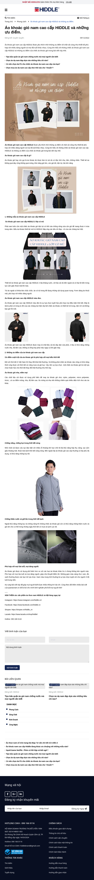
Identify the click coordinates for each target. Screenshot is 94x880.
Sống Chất (13, 709)
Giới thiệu (9, 862)
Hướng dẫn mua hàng (58, 857)
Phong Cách (13, 704)
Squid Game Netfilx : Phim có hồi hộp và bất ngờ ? (27, 744)
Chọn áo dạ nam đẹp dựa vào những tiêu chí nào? (27, 60)
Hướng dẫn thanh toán (58, 862)
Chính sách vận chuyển (58, 832)
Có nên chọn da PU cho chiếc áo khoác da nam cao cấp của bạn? (33, 64)
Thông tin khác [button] (14, 852)
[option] (25, 689)
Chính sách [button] (55, 817)
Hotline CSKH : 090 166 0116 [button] (20, 817)
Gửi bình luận (12, 668)
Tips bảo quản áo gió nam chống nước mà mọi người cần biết (32, 57)
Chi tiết (69, 2)
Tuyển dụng (9, 867)
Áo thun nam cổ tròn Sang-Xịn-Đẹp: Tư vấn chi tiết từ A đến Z (32, 737)
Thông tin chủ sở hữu (57, 827)
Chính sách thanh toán (58, 841)
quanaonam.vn (14, 588)
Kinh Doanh (13, 714)
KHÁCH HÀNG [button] (56, 852)
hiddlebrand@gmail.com (30, 840)
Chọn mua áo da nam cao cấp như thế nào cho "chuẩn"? (29, 68)
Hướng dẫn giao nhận (57, 867)
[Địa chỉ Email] (53, 803)
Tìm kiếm (8, 857)
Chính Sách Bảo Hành (57, 846)
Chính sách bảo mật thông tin (61, 837)
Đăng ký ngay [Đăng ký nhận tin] (79, 803)
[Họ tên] (21, 803)
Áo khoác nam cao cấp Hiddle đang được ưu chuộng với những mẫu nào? (37, 741)
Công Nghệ (13, 719)
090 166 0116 (17, 836)
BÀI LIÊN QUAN (13, 679)
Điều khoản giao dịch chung (60, 823)
